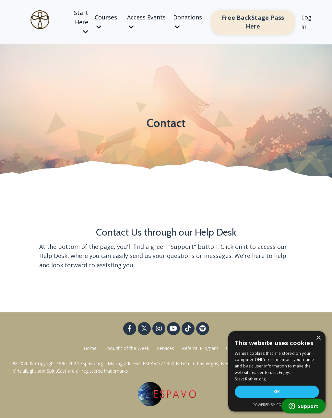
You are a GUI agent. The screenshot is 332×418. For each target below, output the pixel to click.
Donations (187, 21)
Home (90, 348)
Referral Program (200, 348)
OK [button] (277, 391)
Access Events (146, 21)
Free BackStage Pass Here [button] (253, 22)
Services (165, 348)
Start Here (81, 22)
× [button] (318, 338)
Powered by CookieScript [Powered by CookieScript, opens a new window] (277, 404)
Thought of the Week (127, 348)
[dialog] (277, 371)
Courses (106, 21)
